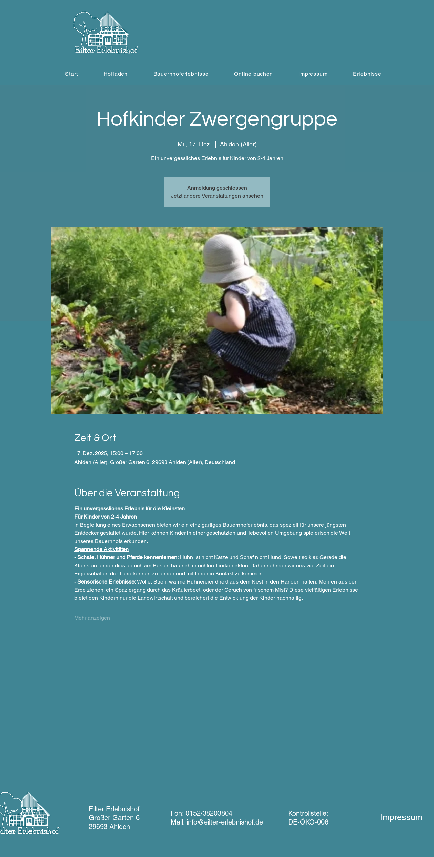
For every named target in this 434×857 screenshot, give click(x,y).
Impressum (401, 817)
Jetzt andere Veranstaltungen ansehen (217, 196)
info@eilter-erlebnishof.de (225, 822)
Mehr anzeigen (92, 618)
